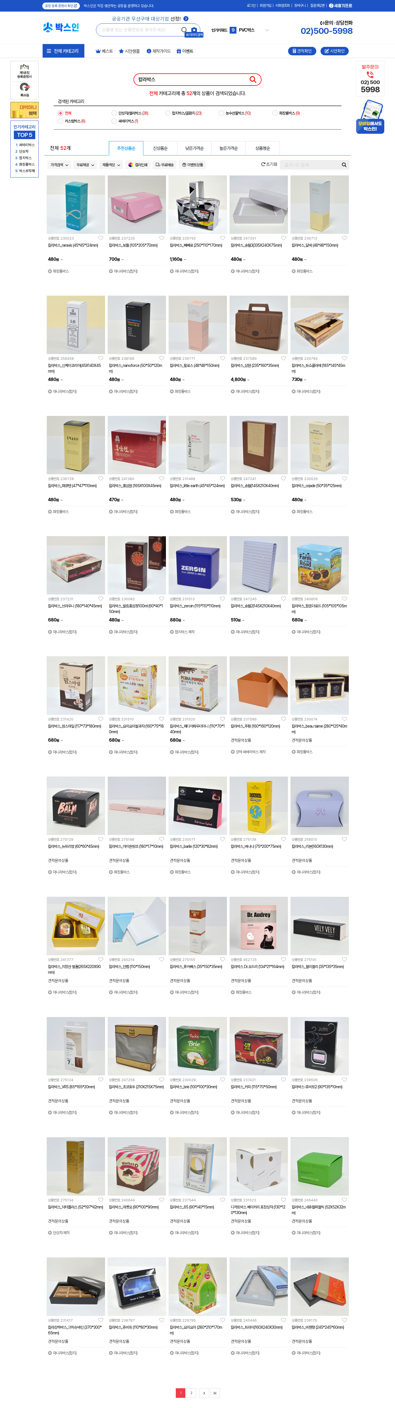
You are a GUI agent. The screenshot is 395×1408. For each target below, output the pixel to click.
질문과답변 (317, 5)
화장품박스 (289, 113)
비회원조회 (283, 5)
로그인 (251, 5)
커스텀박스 (75, 121)
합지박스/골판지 (186, 113)
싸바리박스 (128, 121)
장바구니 (300, 5)
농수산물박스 (238, 113)
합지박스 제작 (182, 632)
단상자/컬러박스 (133, 113)
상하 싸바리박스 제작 (248, 752)
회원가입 (265, 5)
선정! (150, 19)
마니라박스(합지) (123, 271)
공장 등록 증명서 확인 (61, 6)
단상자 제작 (58, 1232)
